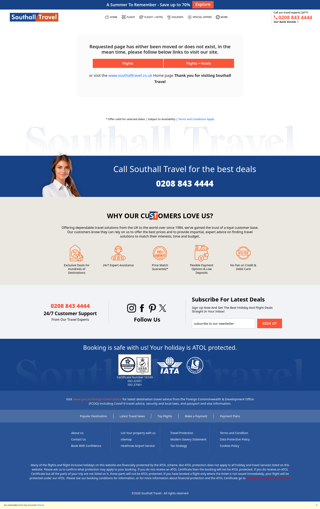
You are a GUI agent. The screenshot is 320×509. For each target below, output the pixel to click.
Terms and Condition (234, 433)
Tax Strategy (178, 446)
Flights (128, 63)
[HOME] (111, 17)
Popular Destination (93, 416)
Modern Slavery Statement (188, 439)
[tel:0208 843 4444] (295, 17)
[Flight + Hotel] (151, 17)
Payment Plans (230, 416)
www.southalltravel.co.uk (130, 75)
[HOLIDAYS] (175, 17)
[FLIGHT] (128, 17)
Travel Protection (181, 433)
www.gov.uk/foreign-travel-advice (97, 399)
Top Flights (164, 416)
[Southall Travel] (34, 17)
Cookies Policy (229, 446)
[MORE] (222, 17)
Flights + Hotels (198, 63)
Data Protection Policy (235, 439)
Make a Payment (196, 416)
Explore (203, 4)
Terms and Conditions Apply (196, 119)
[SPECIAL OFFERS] (200, 17)
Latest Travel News (132, 416)
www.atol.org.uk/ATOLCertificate (268, 478)
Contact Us (78, 439)
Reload (40, 505)
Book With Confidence (86, 446)
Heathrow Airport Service (138, 446)
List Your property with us (138, 433)
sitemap (126, 439)
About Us (77, 433)
